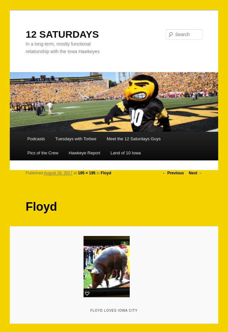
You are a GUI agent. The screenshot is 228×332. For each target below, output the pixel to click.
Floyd (106, 173)
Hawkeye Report (84, 152)
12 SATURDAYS (62, 34)
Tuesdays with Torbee (76, 138)
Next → (195, 173)
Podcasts (36, 138)
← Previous (173, 173)
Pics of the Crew (43, 152)
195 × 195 (87, 173)
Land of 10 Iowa (125, 152)
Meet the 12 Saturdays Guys (134, 138)
